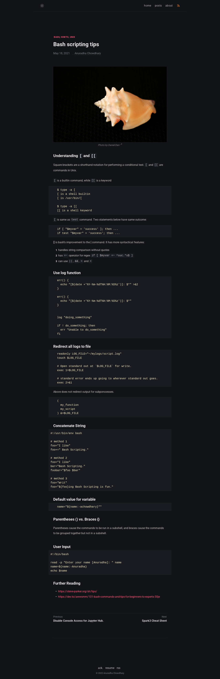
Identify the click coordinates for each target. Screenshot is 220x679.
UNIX (72, 37)
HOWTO (65, 37)
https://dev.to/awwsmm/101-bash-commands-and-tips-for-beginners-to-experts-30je (109, 595)
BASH (56, 37)
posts (158, 5)
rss (118, 666)
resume (109, 666)
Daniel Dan (113, 145)
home (147, 5)
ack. (100, 666)
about (169, 5)
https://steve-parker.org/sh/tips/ (77, 589)
